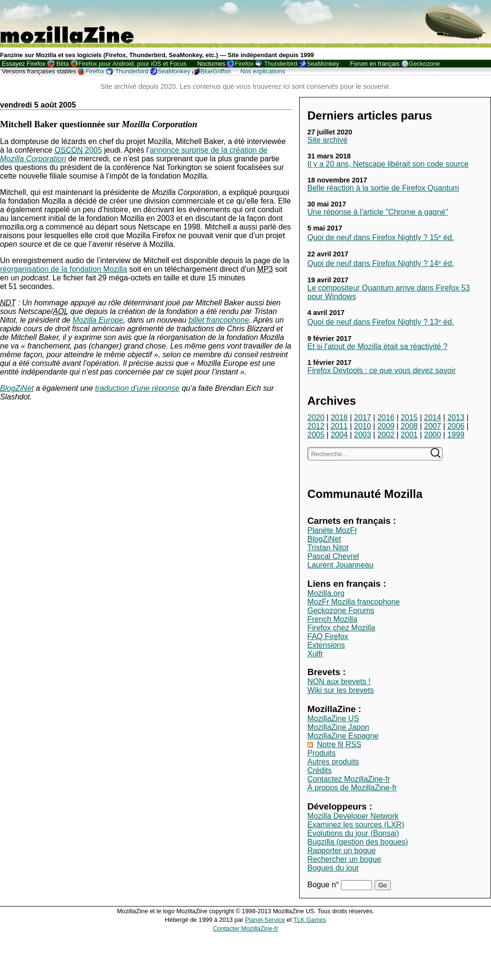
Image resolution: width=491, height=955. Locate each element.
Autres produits (333, 762)
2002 (386, 435)
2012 (316, 426)
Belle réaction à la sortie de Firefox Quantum (383, 188)
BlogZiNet (324, 539)
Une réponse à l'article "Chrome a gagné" (377, 212)
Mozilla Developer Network (352, 816)
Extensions (326, 645)
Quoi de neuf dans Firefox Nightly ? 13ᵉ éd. (380, 322)
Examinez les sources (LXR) (355, 825)
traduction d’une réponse (137, 388)
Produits (321, 753)
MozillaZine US (333, 718)
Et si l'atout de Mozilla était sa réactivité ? (377, 346)
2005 (316, 435)
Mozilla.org (325, 593)
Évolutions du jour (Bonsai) (353, 833)
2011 (339, 426)
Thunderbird (280, 63)
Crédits (319, 770)
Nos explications (262, 71)
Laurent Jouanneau (340, 565)
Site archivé (327, 140)
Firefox (243, 63)
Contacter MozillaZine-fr (245, 928)
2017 (362, 417)
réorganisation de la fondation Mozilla (63, 269)
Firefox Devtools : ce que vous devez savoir (381, 370)
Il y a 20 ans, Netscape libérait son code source (387, 164)
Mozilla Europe (97, 320)
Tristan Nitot (328, 548)
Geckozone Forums (340, 610)
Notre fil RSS (339, 744)
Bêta (62, 63)
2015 (409, 417)
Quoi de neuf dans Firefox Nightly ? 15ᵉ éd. (380, 237)
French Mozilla (332, 619)
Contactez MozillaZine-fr (348, 779)
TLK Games (309, 919)
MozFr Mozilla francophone (353, 602)
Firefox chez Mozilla (341, 628)
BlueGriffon (215, 71)
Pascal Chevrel (333, 556)
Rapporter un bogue (341, 850)
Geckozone (424, 63)
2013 (456, 417)
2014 (432, 417)
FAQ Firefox (327, 636)
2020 (316, 417)
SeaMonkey (323, 63)
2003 (362, 435)
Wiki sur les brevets (340, 690)
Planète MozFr (332, 530)
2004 (339, 435)
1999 (456, 435)
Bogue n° (324, 885)
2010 (362, 426)
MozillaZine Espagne (343, 736)
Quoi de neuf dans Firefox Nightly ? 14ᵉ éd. (380, 263)
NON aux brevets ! (339, 681)
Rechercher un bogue (344, 859)
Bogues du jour (333, 868)
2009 (386, 426)
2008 (409, 426)
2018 (339, 417)
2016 (386, 417)
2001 (409, 435)
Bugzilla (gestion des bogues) (357, 842)
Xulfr (315, 654)
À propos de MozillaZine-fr (352, 788)
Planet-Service (265, 919)
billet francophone (218, 320)
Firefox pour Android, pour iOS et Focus (132, 63)
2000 (432, 435)
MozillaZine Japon (338, 727)
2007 (432, 426)
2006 (456, 426)
